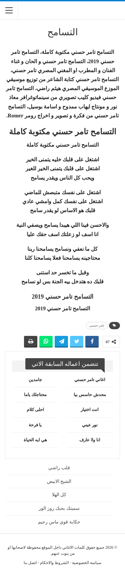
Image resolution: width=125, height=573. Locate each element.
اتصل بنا (30, 562)
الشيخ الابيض (59, 481)
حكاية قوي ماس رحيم (59, 521)
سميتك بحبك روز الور (59, 508)
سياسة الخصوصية (86, 562)
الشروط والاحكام (54, 562)
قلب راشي (59, 467)
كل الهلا (59, 494)
